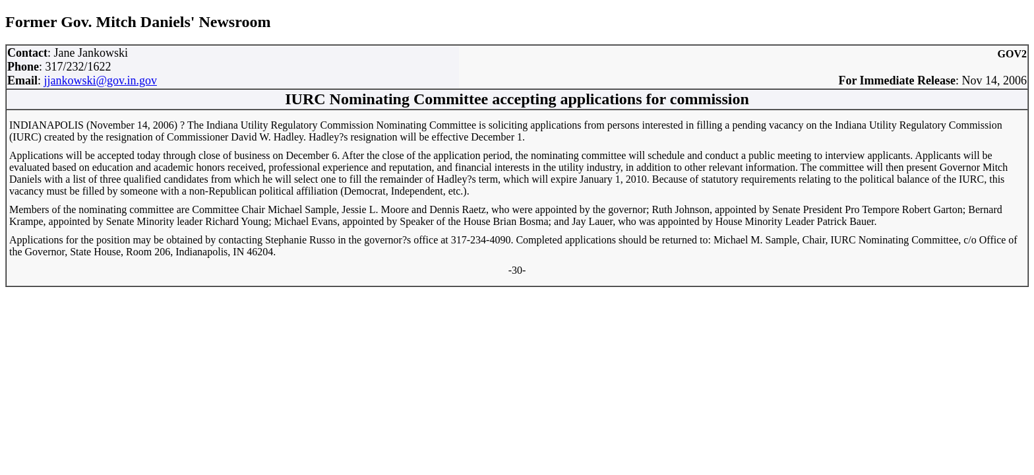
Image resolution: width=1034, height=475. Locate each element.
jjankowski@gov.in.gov (100, 80)
